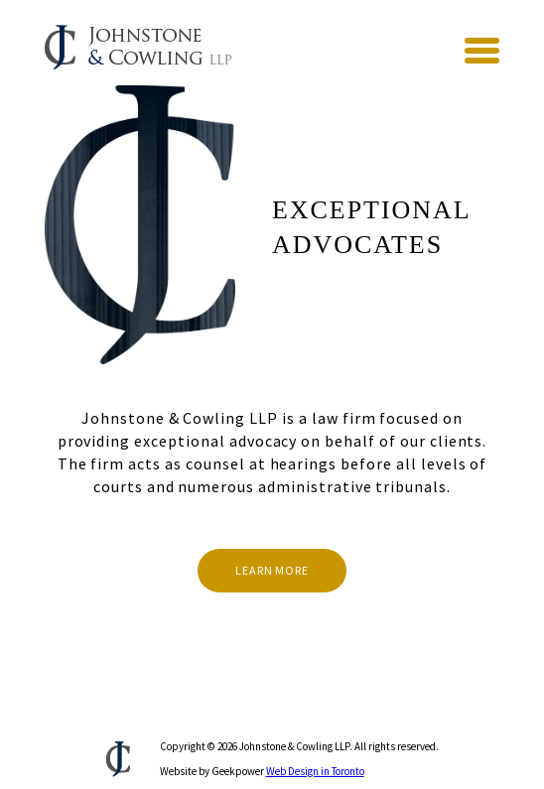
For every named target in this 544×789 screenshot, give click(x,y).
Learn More (272, 570)
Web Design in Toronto (315, 771)
